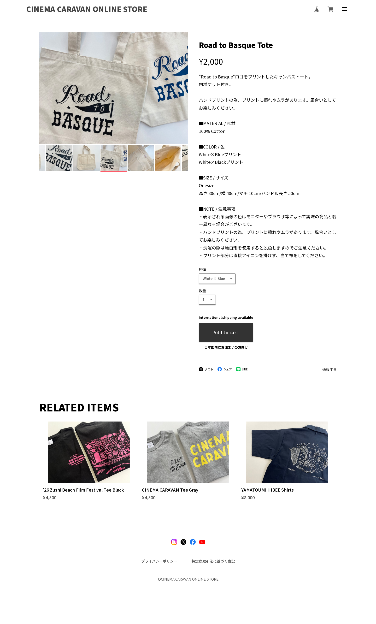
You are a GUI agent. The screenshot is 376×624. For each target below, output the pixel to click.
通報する (329, 369)
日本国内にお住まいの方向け (226, 347)
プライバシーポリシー (159, 561)
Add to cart (226, 332)
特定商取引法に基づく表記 (213, 561)
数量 (202, 290)
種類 (202, 269)
